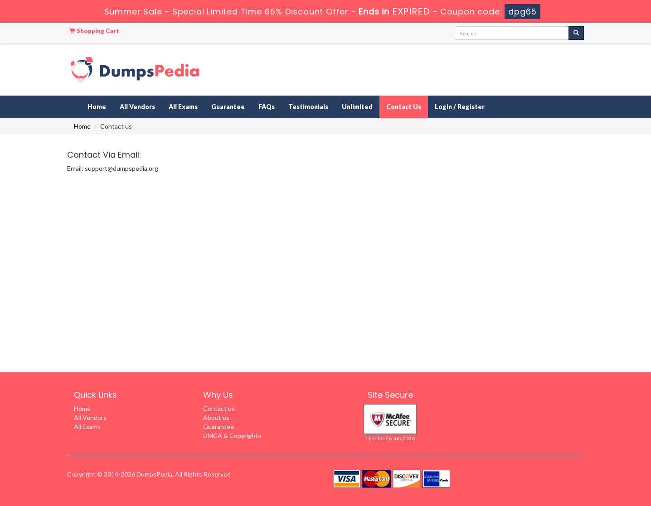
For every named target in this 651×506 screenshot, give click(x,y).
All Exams (183, 107)
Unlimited (357, 107)
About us (216, 417)
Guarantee (228, 107)
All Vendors (137, 107)
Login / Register (460, 107)
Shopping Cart (94, 30)
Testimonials (308, 107)
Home (96, 107)
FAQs (266, 107)
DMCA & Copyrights (232, 435)
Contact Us (403, 107)
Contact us (219, 408)
